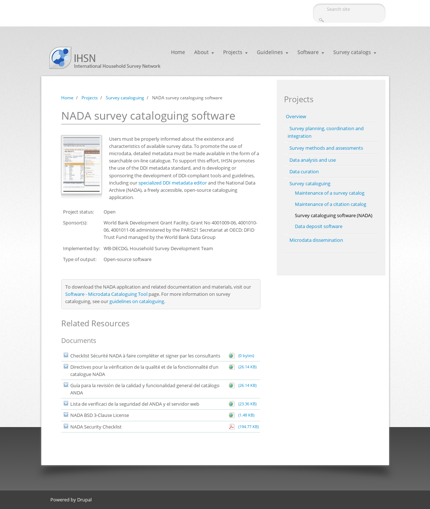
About (201, 52)
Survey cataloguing (125, 98)
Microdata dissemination (316, 240)
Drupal (84, 499)
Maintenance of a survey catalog (329, 193)
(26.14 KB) (246, 366)
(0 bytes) (245, 355)
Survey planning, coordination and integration (326, 132)
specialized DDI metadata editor (172, 182)
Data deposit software (318, 226)
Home (178, 52)
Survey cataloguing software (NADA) (333, 215)
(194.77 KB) (247, 426)
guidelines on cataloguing (136, 301)
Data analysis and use (312, 160)
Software (308, 52)
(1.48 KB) (245, 415)
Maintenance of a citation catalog (330, 204)
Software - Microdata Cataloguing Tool (106, 294)
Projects (232, 52)
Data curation (304, 171)
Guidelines (270, 52)
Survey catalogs (352, 52)
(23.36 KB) (246, 403)
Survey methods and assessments (326, 148)
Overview (296, 116)
